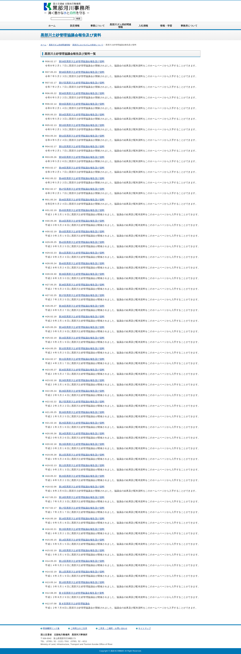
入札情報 (143, 25)
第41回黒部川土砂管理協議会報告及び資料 (82, 252)
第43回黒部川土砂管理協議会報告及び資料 (82, 231)
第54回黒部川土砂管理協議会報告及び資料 (82, 114)
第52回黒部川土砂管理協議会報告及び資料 (82, 135)
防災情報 (75, 25)
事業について (98, 25)
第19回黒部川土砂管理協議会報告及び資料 (82, 486)
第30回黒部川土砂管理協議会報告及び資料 (82, 369)
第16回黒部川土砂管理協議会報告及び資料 (82, 518)
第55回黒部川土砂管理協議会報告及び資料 (82, 104)
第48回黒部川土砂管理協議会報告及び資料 (82, 178)
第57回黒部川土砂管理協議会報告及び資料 (82, 82)
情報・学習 (166, 25)
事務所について (189, 25)
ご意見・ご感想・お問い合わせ (112, 628)
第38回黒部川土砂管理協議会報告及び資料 (82, 284)
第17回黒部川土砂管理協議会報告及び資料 (82, 508)
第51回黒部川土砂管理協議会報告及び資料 (82, 146)
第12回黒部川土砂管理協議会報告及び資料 (82, 561)
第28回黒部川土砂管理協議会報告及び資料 (82, 391)
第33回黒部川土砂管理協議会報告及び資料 (82, 337)
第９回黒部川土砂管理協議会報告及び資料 (81, 593)
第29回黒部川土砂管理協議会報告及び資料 (82, 380)
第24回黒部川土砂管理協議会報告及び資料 (82, 433)
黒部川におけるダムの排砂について (87, 45)
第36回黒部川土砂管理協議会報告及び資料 (82, 306)
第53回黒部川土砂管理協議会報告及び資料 (82, 125)
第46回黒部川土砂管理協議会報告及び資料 (82, 199)
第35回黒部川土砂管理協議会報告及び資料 (82, 316)
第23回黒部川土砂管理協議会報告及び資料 (82, 444)
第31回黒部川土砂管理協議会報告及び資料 (82, 359)
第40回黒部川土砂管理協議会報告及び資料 (82, 263)
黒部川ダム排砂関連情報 (120, 25)
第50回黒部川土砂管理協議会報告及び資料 (82, 157)
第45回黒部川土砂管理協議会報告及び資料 (82, 210)
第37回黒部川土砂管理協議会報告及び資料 (82, 295)
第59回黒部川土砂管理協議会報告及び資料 (82, 61)
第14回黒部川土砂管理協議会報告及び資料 (82, 539)
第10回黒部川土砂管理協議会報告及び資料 (82, 582)
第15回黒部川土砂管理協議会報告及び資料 (82, 529)
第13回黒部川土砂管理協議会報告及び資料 (82, 550)
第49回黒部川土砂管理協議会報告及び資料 (82, 167)
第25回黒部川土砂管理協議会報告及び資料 (82, 423)
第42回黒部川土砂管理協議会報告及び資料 (82, 242)
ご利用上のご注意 (79, 628)
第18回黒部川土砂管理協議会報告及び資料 (82, 497)
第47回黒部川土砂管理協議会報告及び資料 (82, 189)
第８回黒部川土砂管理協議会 (74, 603)
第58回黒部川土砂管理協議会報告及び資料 (82, 72)
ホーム (52, 25)
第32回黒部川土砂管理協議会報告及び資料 (82, 348)
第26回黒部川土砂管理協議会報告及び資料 (82, 412)
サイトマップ (144, 628)
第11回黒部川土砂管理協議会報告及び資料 (82, 571)
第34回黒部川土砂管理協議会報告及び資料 (82, 327)
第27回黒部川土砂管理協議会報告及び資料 (82, 401)
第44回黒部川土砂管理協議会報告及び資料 (82, 221)
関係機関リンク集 (51, 628)
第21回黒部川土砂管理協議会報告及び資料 (82, 465)
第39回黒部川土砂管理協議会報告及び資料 (82, 274)
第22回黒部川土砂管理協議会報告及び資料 (82, 454)
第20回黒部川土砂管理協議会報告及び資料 (82, 476)
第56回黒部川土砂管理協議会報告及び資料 (82, 93)
